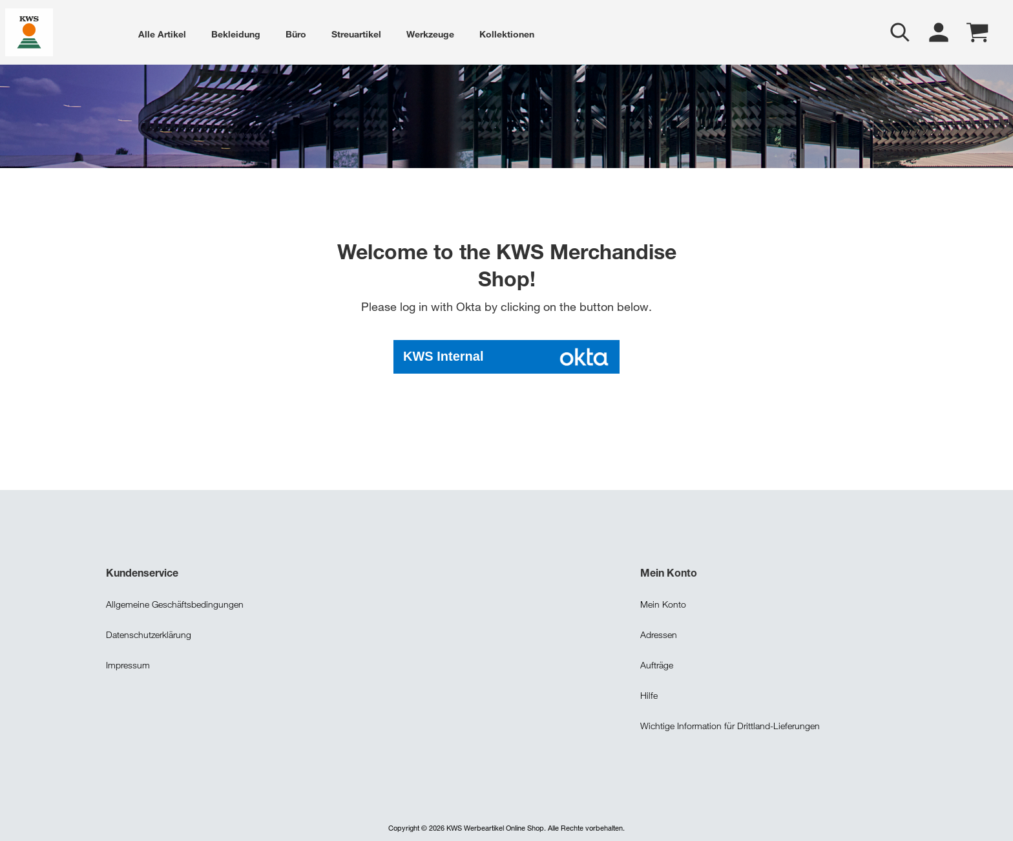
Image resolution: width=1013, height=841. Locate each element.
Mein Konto (663, 603)
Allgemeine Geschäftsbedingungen (175, 603)
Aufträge (656, 663)
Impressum (128, 663)
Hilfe (649, 694)
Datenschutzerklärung (148, 633)
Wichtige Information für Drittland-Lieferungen (730, 724)
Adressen (658, 633)
